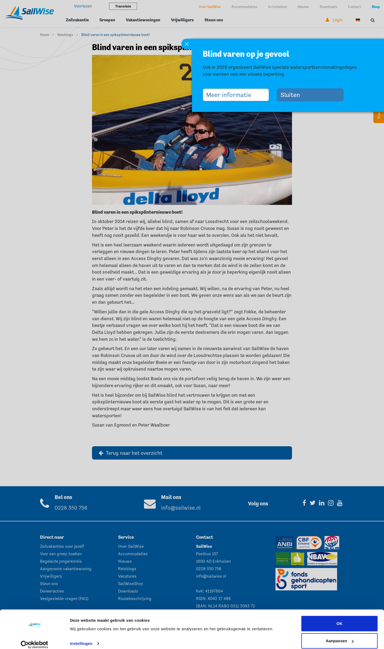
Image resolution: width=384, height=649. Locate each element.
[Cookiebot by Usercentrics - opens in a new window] (34, 639)
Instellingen (81, 637)
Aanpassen (340, 634)
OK (340, 617)
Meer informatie (230, 95)
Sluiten (292, 95)
